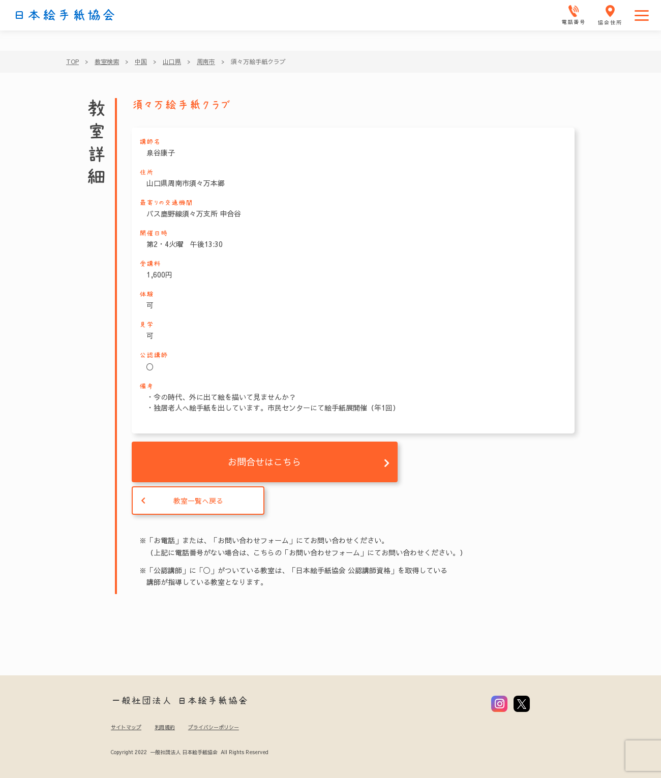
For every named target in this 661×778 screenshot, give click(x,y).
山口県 (172, 61)
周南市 (206, 61)
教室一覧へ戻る (198, 500)
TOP (72, 61)
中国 (141, 61)
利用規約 (165, 727)
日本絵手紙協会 (64, 15)
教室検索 (107, 61)
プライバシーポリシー (213, 727)
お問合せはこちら (264, 461)
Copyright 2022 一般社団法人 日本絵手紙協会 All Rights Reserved (189, 752)
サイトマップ (126, 727)
